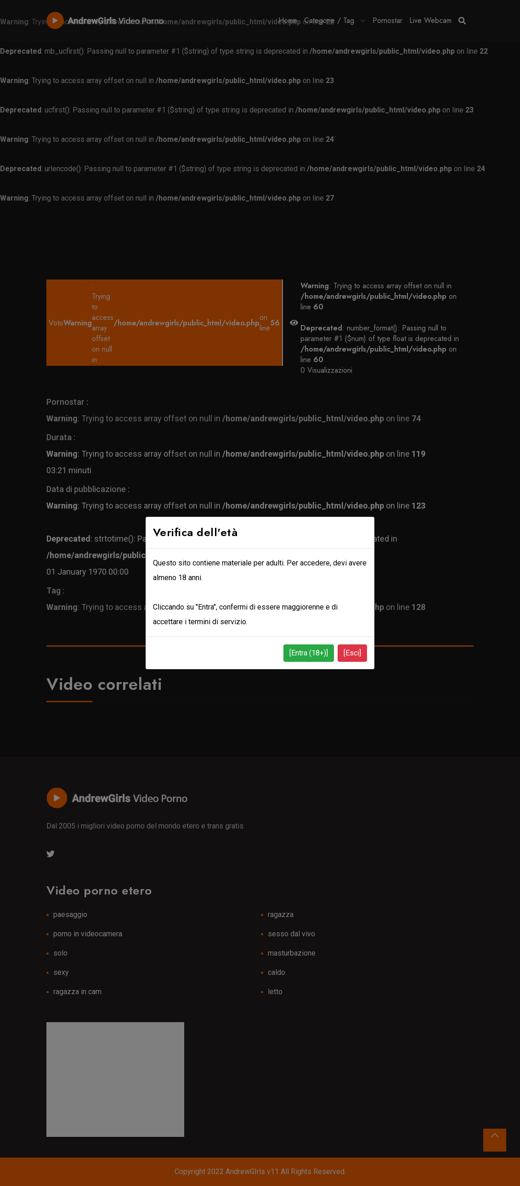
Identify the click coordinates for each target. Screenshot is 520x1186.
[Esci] (352, 653)
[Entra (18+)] (308, 653)
